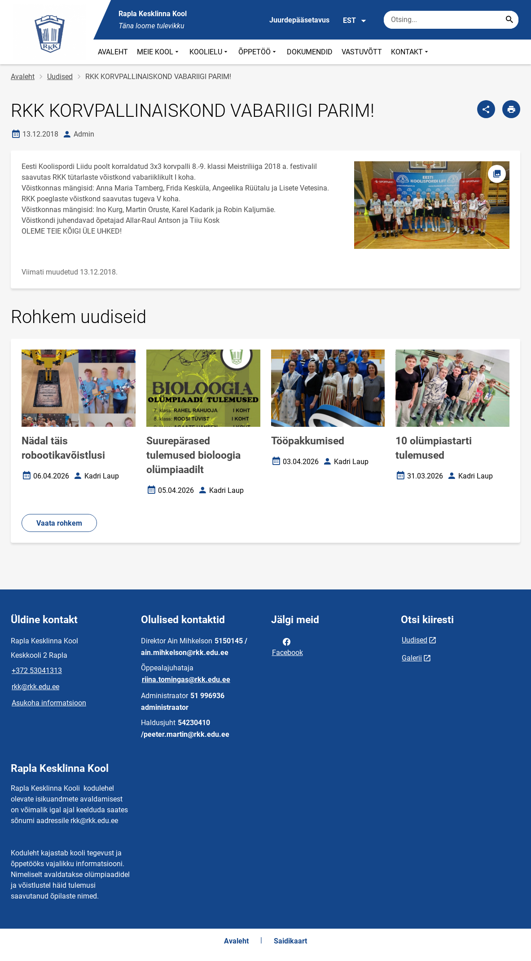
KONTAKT (410, 52)
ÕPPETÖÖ (258, 52)
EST (355, 20)
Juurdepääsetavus (299, 20)
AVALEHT (113, 52)
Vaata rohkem (59, 523)
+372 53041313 (37, 670)
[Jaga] (486, 109)
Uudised (60, 76)
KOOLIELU (209, 52)
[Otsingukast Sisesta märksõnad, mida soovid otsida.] (451, 20)
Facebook (287, 646)
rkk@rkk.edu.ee (35, 686)
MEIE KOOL (158, 52)
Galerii (412, 658)
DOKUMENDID (310, 52)
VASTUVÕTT (362, 52)
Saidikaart (290, 941)
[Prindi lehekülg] (511, 109)
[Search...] (509, 19)
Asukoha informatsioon (49, 703)
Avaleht (23, 76)
